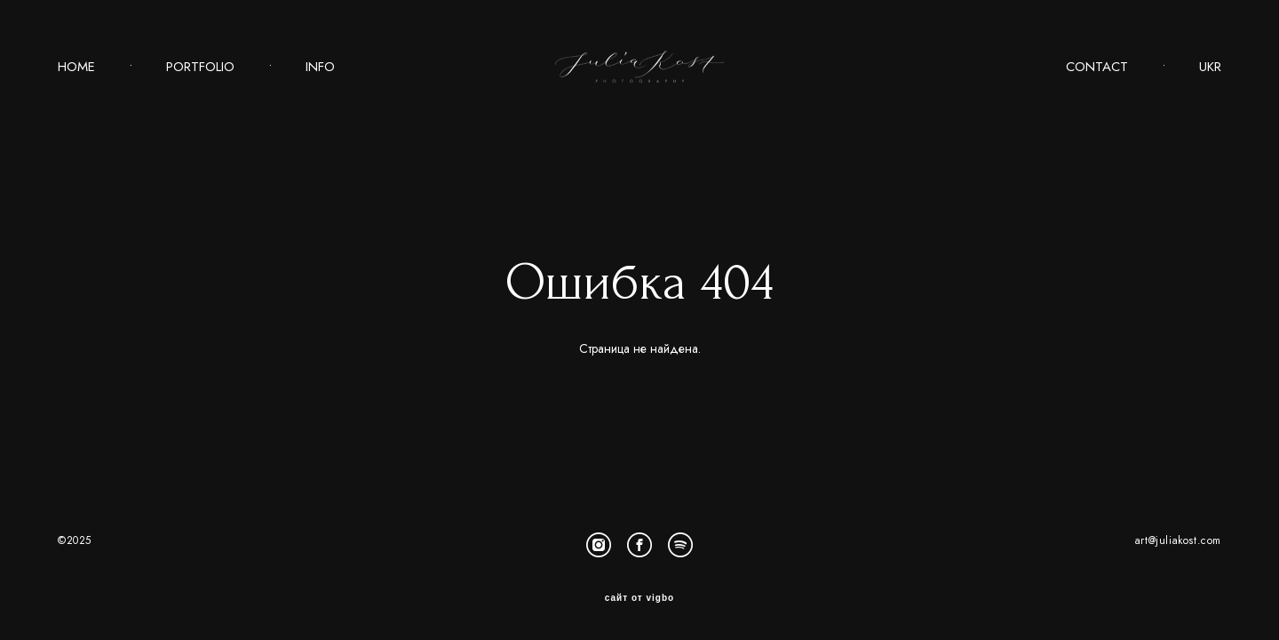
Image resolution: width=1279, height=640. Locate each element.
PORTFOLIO (200, 67)
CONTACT (1097, 67)
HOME (76, 67)
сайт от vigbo (639, 598)
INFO (320, 67)
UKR (1210, 67)
